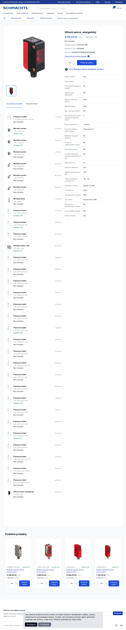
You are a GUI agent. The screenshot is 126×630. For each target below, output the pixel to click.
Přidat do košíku (86, 63)
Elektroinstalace (22, 13)
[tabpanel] (34, 56)
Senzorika (30, 18)
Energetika (50, 13)
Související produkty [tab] (15, 104)
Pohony (60, 13)
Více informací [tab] (31, 104)
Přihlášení (117, 613)
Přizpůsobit (44, 624)
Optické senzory (46, 18)
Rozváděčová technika (74, 13)
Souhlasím (31, 624)
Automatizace (8, 13)
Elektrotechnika (37, 13)
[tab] (11, 91)
